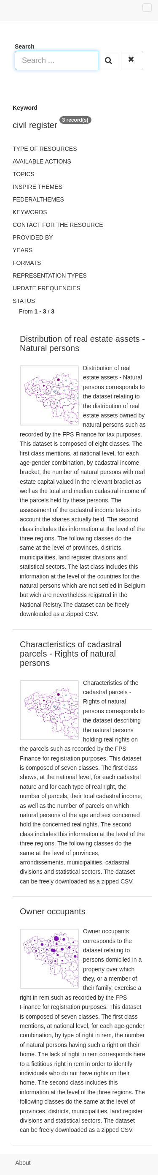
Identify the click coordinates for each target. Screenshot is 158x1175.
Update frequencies (46, 288)
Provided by (33, 237)
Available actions (42, 161)
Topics (24, 174)
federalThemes (38, 199)
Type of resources (45, 148)
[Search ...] (56, 60)
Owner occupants (53, 911)
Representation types (50, 275)
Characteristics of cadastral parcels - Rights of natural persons (70, 654)
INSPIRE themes (37, 186)
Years (22, 250)
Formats (27, 262)
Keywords (30, 212)
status (24, 300)
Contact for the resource (58, 224)
